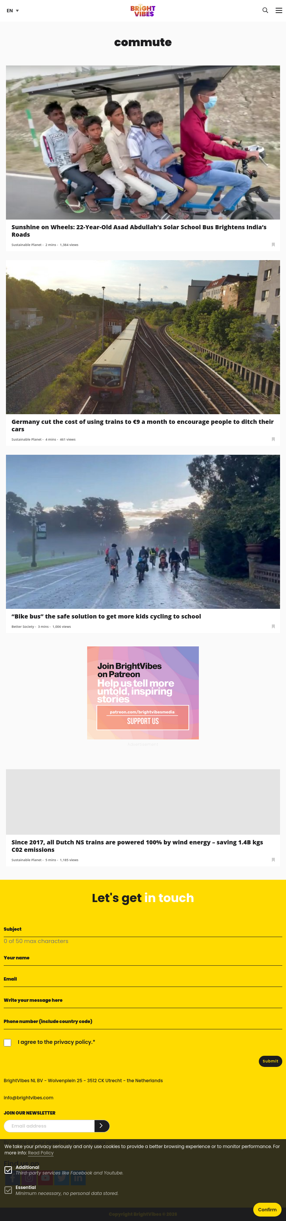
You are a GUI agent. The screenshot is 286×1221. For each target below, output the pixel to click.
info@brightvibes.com (28, 1097)
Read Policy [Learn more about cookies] (41, 1153)
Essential (26, 1187)
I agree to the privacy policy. (55, 1042)
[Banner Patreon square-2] (143, 692)
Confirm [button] (267, 1209)
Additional (27, 1167)
